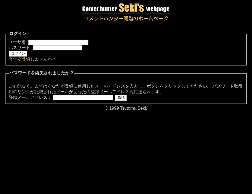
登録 (26, 59)
